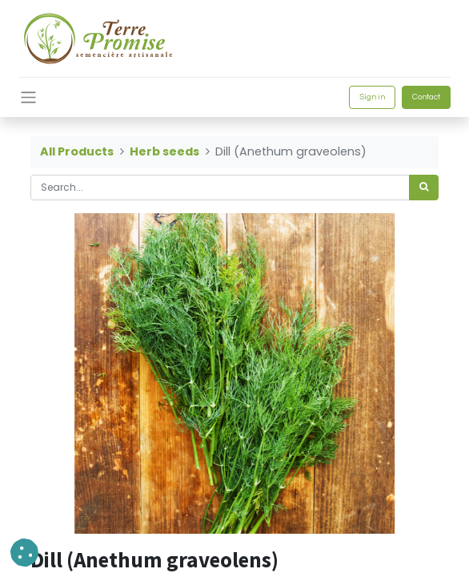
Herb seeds (164, 151)
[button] (24, 553)
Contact (426, 97)
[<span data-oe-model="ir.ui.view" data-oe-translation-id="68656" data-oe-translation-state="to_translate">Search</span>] (424, 187)
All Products (77, 151)
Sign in (372, 97)
